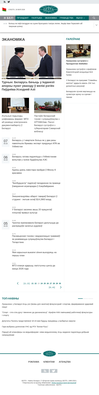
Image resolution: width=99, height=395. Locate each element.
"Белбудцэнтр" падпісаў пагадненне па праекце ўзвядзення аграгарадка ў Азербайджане (36, 184)
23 (39, 283)
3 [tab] (90, 297)
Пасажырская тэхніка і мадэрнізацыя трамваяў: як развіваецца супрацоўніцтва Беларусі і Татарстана (36, 239)
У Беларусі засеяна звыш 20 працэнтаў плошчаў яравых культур (32, 211)
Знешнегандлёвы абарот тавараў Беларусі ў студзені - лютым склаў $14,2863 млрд (34, 198)
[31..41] (52, 287)
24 (42, 283)
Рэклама (33, 362)
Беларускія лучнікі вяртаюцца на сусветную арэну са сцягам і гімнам (80, 94)
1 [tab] (80, 297)
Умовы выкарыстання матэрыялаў (63, 383)
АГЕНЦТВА (65, 362)
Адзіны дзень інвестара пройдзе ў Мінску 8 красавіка (34, 171)
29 (57, 283)
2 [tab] (85, 297)
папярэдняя (17, 283)
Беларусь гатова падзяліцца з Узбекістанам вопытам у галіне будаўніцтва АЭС (34, 158)
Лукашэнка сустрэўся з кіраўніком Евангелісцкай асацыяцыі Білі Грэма (81, 72)
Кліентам (49, 362)
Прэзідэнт (23, 18)
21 (33, 283)
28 (54, 283)
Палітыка (36, 18)
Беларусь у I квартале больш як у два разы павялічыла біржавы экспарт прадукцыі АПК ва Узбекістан (36, 143)
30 (60, 283)
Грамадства (66, 18)
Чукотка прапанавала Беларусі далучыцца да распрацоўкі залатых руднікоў (35, 224)
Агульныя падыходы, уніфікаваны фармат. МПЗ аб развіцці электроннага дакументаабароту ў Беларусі (15, 122)
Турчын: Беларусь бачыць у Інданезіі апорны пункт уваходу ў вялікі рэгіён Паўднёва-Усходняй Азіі (28, 86)
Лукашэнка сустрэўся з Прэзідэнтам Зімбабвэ (77, 62)
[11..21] (27, 283)
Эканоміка (51, 18)
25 (45, 283)
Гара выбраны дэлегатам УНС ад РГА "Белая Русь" (25, 326)
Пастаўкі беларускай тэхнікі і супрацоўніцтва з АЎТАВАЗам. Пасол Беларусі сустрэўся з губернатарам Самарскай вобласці (47, 124)
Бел (10, 17)
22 (36, 283)
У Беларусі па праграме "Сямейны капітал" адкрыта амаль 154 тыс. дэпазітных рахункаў (81, 83)
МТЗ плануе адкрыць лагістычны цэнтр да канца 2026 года (33, 267)
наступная (60, 287)
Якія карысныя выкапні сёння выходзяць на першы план (34, 254)
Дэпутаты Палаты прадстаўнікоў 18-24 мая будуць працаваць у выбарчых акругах (39, 321)
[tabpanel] (47, 321)
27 (51, 283)
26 (48, 283)
